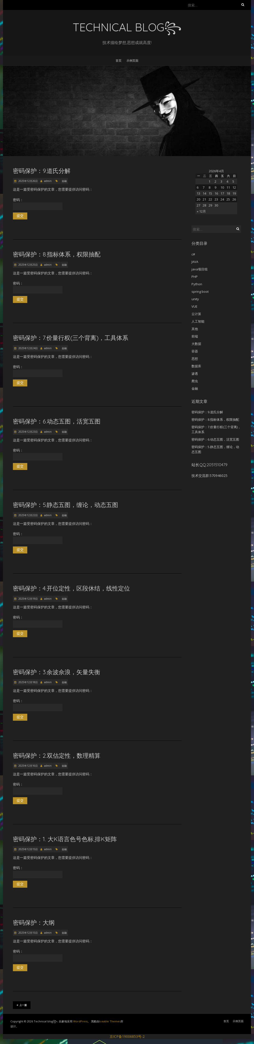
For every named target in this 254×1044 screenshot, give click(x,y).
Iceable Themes (110, 1021)
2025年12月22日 (28, 515)
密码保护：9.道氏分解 (41, 170)
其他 (194, 329)
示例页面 (132, 60)
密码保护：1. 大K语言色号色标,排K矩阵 (65, 839)
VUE (194, 306)
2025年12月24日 (28, 348)
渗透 (194, 373)
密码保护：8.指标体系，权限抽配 (56, 254)
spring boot (200, 291)
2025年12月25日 (28, 264)
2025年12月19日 (28, 598)
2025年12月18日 (28, 682)
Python (196, 284)
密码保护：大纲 (34, 922)
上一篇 (22, 1004)
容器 (194, 351)
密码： (38, 203)
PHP (194, 276)
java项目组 (199, 269)
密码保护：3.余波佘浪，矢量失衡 (56, 672)
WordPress (80, 1021)
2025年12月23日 (28, 431)
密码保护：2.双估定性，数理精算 (56, 755)
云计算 (196, 314)
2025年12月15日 (28, 849)
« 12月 (201, 211)
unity (195, 299)
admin (48, 181)
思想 (194, 358)
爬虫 (194, 381)
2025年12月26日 (28, 181)
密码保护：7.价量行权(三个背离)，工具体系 (70, 337)
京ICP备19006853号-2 (127, 1036)
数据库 (196, 366)
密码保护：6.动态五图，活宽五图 (56, 421)
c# (193, 254)
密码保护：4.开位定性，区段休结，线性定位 (71, 588)
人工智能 (197, 321)
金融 (64, 181)
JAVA (194, 261)
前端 (194, 336)
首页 (119, 60)
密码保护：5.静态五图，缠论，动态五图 (65, 504)
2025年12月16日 (28, 765)
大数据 (196, 343)
